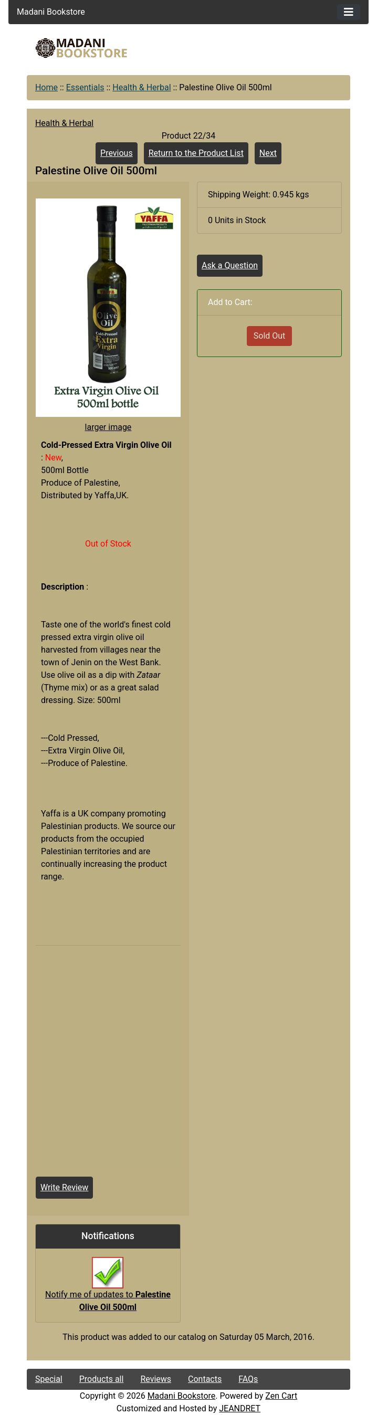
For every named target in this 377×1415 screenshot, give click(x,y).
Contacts (205, 1379)
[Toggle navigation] (348, 12)
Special (48, 1379)
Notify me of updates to (108, 1289)
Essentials (85, 87)
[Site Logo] (81, 48)
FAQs (248, 1379)
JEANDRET (239, 1408)
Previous (116, 153)
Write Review (64, 1187)
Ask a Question (230, 265)
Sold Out (270, 336)
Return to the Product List (196, 153)
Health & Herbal (141, 87)
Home (46, 87)
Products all (101, 1379)
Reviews (155, 1379)
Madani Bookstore (182, 1396)
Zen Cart (281, 1396)
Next (268, 153)
